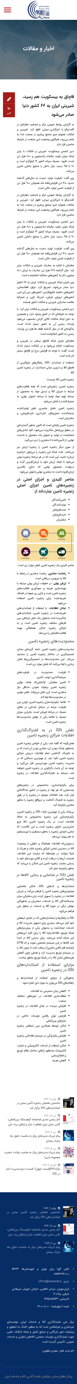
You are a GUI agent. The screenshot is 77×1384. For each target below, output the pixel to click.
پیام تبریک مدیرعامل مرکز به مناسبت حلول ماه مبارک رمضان (35, 1138)
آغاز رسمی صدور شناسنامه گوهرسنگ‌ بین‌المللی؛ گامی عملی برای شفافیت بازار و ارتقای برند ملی (34, 1122)
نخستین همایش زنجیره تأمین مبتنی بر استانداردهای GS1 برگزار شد (38, 1105)
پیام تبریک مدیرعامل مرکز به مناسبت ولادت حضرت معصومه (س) (32, 1155)
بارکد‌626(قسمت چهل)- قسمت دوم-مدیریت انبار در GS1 (33, 1171)
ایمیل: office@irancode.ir (53, 1281)
